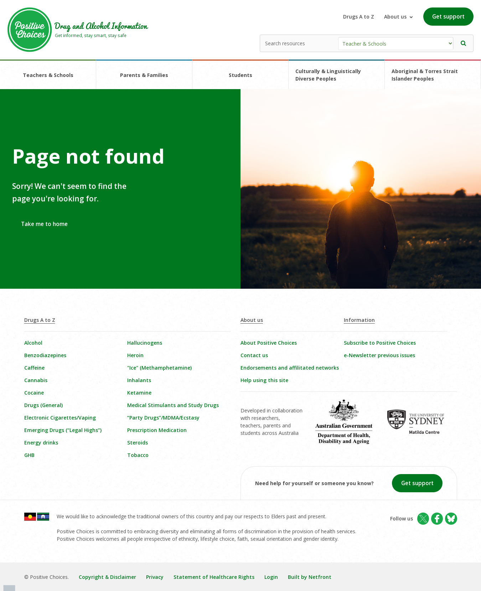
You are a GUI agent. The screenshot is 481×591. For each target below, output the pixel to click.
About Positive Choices (268, 342)
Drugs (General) (43, 405)
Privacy (155, 577)
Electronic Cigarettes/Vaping (60, 417)
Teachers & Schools (48, 75)
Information (359, 320)
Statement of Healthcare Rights (214, 577)
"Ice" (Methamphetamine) (159, 367)
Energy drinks (41, 442)
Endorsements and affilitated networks (289, 367)
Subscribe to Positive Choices (380, 342)
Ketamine (139, 392)
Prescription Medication (157, 430)
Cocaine (34, 392)
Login (271, 577)
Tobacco (138, 455)
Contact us (254, 355)
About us (251, 320)
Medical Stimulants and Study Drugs (173, 405)
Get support (448, 16)
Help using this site (264, 380)
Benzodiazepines (45, 355)
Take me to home (44, 224)
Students (240, 75)
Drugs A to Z (358, 16)
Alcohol (33, 342)
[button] (464, 43)
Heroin (135, 355)
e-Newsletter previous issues (379, 355)
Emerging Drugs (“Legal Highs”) (63, 430)
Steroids (137, 442)
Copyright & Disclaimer (107, 577)
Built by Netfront (309, 577)
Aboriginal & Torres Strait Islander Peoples (425, 75)
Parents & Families (144, 75)
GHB (29, 455)
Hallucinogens (144, 342)
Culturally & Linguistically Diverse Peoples (328, 75)
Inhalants (139, 380)
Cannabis (35, 380)
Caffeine (34, 367)
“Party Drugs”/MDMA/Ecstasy (163, 417)
